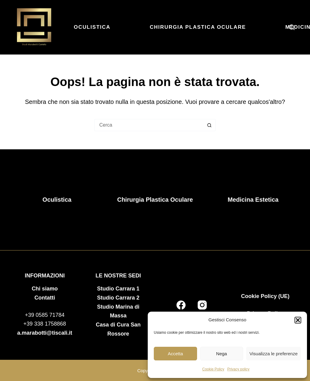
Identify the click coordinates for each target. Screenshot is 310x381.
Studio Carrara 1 (118, 289)
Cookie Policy (213, 369)
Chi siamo (45, 289)
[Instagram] (202, 305)
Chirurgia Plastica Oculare (198, 27)
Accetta (175, 353)
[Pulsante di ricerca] (209, 125)
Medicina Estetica (253, 199)
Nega (221, 353)
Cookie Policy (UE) (265, 296)
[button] (298, 320)
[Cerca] (292, 27)
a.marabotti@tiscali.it (44, 333)
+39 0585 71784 (44, 315)
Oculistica (92, 27)
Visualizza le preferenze (273, 353)
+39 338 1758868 (44, 324)
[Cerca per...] (148, 125)
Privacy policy (238, 369)
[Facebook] (181, 305)
